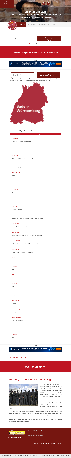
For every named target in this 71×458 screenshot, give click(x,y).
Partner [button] (55, 24)
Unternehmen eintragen (43, 24)
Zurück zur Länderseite (18, 357)
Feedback (36, 443)
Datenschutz (42, 443)
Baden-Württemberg (25, 43)
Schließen (50, 457)
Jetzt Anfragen (31, 24)
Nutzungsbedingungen (51, 443)
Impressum (59, 443)
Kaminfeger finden (49, 39)
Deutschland (14, 43)
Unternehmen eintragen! (35, 134)
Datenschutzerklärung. (40, 457)
